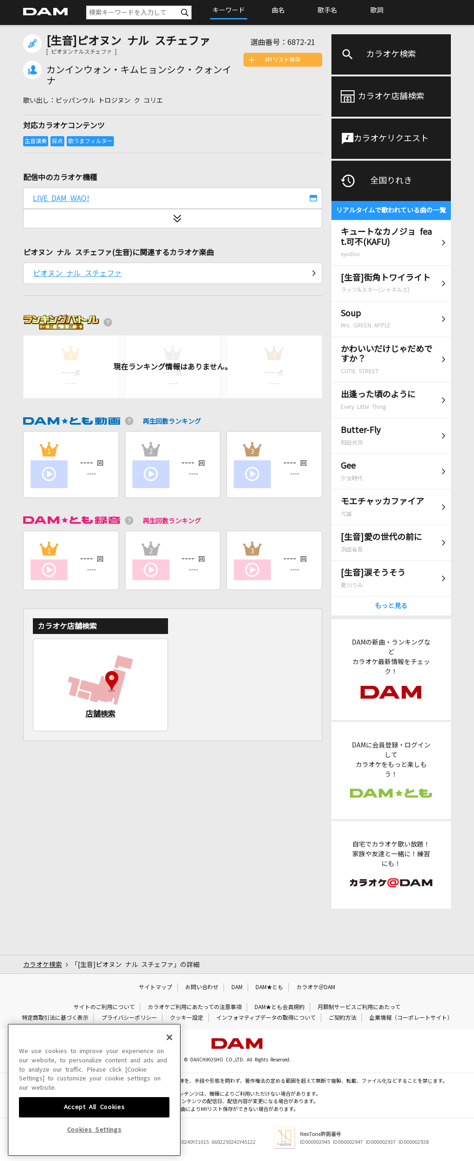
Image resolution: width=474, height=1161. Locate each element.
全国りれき (391, 180)
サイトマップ (155, 987)
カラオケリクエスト (391, 138)
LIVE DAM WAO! (61, 198)
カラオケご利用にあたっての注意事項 (195, 1007)
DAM (237, 987)
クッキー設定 (186, 1018)
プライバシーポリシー (129, 1018)
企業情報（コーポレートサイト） (411, 1018)
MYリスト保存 (282, 60)
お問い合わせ (201, 987)
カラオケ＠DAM (315, 987)
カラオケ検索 (391, 54)
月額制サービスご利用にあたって (359, 1007)
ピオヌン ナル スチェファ (77, 273)
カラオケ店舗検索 (391, 96)
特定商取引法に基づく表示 (55, 1018)
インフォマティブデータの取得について (266, 1018)
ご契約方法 (342, 1018)
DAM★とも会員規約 (280, 1007)
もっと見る (391, 605)
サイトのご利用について (104, 1007)
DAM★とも (269, 987)
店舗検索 (100, 713)
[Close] (169, 1096)
